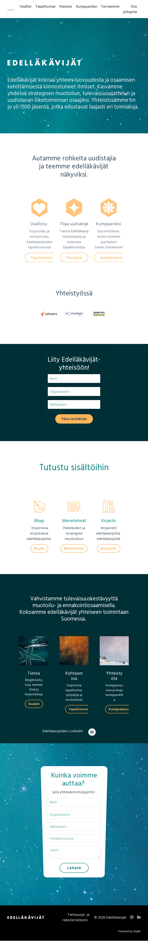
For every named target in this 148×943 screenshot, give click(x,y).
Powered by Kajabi (129, 933)
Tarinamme (110, 6)
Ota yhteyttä (130, 9)
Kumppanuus (119, 710)
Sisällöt (26, 6)
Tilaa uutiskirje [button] (74, 420)
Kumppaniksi (86, 6)
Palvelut (65, 6)
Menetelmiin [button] (74, 550)
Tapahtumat (45, 6)
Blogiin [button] (39, 550)
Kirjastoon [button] (109, 550)
